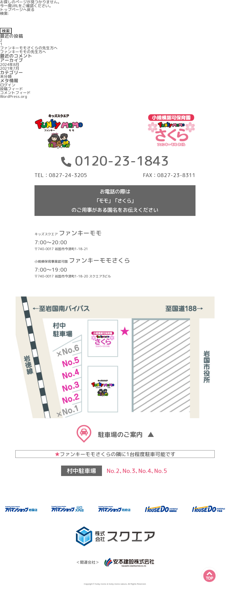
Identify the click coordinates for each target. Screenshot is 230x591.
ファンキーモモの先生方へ (23, 51)
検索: (4, 13)
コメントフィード (15, 92)
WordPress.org (13, 96)
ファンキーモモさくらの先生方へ (28, 48)
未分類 (6, 76)
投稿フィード (11, 88)
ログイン (7, 85)
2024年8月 (9, 64)
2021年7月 (9, 68)
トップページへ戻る (17, 9)
